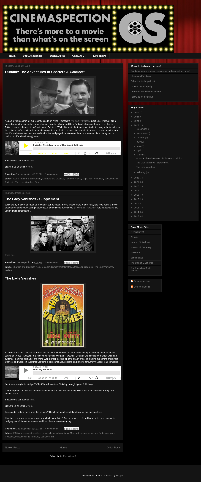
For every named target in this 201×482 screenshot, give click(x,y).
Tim (37, 182)
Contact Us (78, 55)
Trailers (8, 270)
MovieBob (135, 252)
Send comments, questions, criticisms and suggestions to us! (160, 71)
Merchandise (57, 55)
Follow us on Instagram (142, 97)
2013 (137, 216)
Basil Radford (34, 178)
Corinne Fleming (142, 286)
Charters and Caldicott (53, 178)
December (142, 129)
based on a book (61, 433)
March (140, 154)
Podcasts (9, 182)
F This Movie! (137, 232)
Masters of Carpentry (141, 247)
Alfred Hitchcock (43, 433)
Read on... (10, 255)
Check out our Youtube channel (146, 91)
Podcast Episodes (32, 55)
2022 (137, 177)
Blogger (119, 475)
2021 (137, 182)
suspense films (22, 436)
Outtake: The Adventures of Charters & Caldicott (44, 72)
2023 (137, 125)
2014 (137, 212)
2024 (137, 121)
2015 (137, 207)
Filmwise (135, 237)
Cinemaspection (141, 281)
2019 (137, 190)
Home (12, 55)
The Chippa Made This (142, 263)
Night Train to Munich (92, 178)
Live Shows (99, 55)
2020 (137, 186)
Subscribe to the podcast (143, 81)
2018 (137, 195)
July (139, 142)
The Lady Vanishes (24, 182)
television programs (83, 267)
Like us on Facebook (141, 76)
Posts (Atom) (69, 456)
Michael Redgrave (99, 433)
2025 (137, 116)
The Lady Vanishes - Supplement (32, 199)
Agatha (23, 178)
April (139, 150)
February (141, 172)
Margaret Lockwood (79, 433)
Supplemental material (62, 267)
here (32, 160)
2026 (137, 112)
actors (16, 178)
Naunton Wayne (73, 178)
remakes (46, 267)
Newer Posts (12, 447)
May (139, 146)
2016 (137, 203)
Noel (106, 178)
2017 (137, 199)
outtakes (114, 178)
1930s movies (19, 433)
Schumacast (137, 257)
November (142, 133)
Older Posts (114, 447)
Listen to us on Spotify (141, 86)
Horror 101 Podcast (140, 242)
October (141, 137)
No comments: (52, 174)
